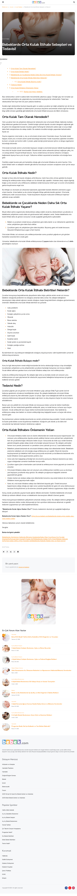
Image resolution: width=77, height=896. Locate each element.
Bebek (13, 690)
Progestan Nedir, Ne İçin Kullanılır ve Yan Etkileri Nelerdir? (31, 726)
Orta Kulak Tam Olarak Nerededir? (23, 68)
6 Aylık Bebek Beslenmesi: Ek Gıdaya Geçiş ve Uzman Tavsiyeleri (33, 681)
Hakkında (4, 856)
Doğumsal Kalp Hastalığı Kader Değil (21, 539)
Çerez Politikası (6, 871)
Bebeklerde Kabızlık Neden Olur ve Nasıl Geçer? (49, 541)
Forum (4, 790)
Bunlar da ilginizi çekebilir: (33, 92)
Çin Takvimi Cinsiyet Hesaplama (11, 829)
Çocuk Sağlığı (5, 38)
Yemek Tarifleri (6, 825)
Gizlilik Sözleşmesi (7, 859)
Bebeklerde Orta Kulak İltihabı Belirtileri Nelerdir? (29, 78)
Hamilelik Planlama (7, 768)
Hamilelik (14, 634)
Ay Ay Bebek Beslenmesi (18, 679)
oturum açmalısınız (24, 567)
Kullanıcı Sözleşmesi (8, 863)
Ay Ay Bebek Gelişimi (17, 645)
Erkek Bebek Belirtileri (8, 840)
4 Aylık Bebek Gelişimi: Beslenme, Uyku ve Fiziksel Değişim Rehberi (34, 659)
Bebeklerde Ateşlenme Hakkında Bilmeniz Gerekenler (21, 537)
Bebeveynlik (5, 786)
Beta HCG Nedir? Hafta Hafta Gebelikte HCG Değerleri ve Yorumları (35, 637)
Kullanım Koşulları (7, 867)
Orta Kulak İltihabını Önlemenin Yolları (25, 88)
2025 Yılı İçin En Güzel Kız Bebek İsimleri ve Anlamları (17, 794)
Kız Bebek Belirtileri (8, 836)
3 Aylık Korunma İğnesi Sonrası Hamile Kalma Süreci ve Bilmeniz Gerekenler (37, 704)
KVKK (4, 874)
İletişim (4, 878)
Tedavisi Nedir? (16, 85)
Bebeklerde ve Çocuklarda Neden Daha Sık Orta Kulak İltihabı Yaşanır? (36, 75)
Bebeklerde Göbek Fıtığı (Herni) (46, 539)
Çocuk (4, 783)
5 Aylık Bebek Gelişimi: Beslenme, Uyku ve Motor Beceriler (31, 648)
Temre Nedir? (6, 843)
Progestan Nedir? (7, 832)
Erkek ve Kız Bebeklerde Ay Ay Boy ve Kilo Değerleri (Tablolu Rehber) (35, 693)
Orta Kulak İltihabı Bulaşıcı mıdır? (29, 82)
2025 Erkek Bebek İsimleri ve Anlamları (13, 798)
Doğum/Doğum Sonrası (17, 668)
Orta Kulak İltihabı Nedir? (20, 71)
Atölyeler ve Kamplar (8, 764)
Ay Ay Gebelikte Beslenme (10, 814)
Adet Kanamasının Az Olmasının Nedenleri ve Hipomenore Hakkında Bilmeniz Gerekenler (41, 670)
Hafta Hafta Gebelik (8, 810)
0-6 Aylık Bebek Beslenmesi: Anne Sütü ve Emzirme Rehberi (32, 715)
